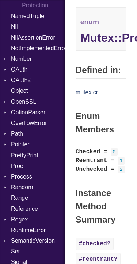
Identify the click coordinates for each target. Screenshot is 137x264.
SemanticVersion (33, 241)
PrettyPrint (24, 155)
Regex (19, 219)
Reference (24, 209)
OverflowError (29, 123)
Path (17, 134)
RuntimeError (28, 230)
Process (21, 176)
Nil (14, 26)
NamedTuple (27, 16)
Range (19, 198)
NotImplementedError (38, 48)
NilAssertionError (33, 37)
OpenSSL (23, 102)
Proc (17, 166)
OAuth (19, 69)
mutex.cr (87, 92)
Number (21, 59)
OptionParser (28, 112)
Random (22, 187)
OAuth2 (21, 80)
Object (19, 91)
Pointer (20, 144)
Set (15, 251)
